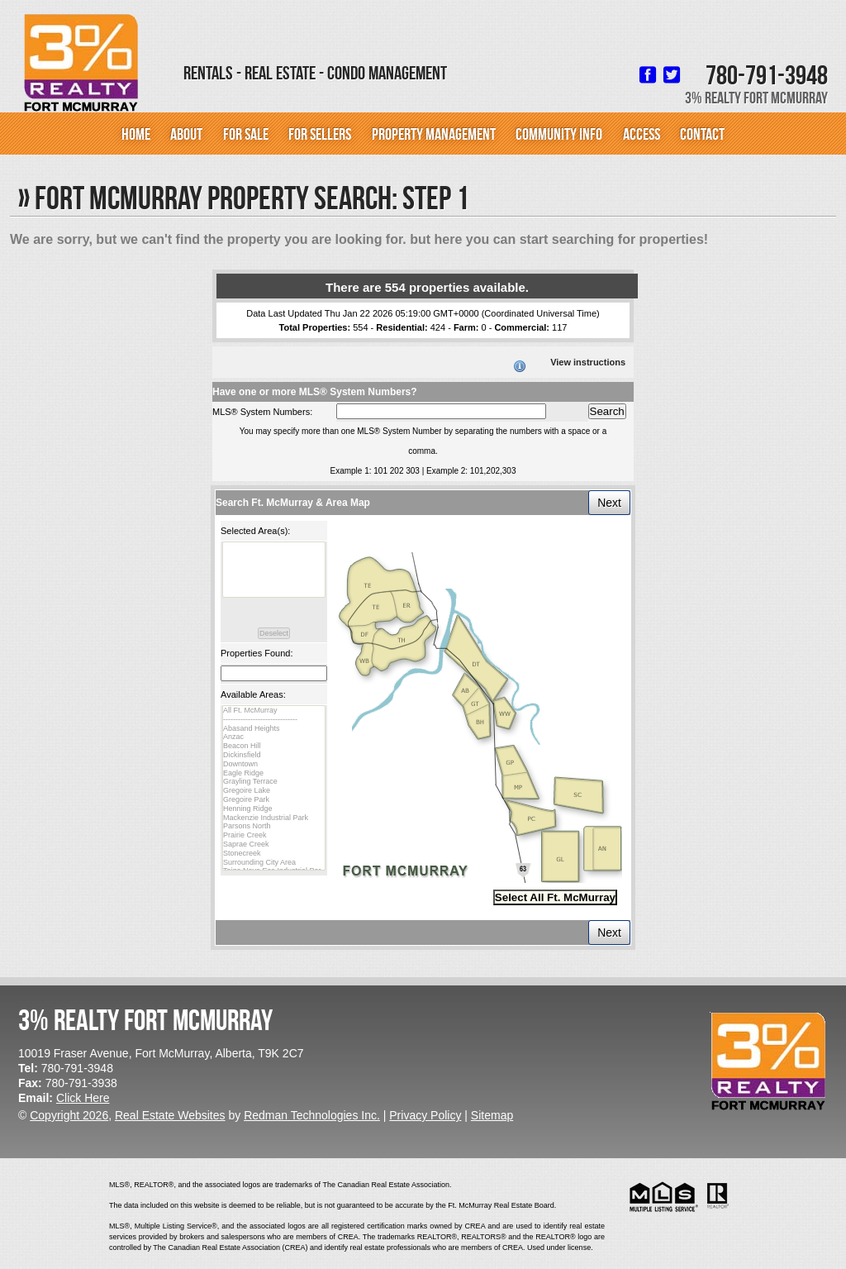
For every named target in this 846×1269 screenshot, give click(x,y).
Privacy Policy (425, 1115)
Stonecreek (274, 853)
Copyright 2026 (69, 1115)
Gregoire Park (274, 799)
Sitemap (492, 1115)
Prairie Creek (274, 835)
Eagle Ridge (274, 773)
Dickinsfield (274, 755)
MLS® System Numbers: (262, 412)
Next (609, 502)
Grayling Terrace (274, 781)
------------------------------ (274, 719)
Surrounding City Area (274, 862)
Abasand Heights (274, 728)
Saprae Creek (274, 844)
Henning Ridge (274, 808)
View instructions (587, 362)
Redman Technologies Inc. (312, 1115)
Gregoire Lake (274, 790)
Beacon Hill (274, 746)
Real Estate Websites (170, 1115)
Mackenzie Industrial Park (274, 818)
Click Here (83, 1097)
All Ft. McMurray (274, 710)
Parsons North (274, 826)
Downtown (274, 764)
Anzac (274, 737)
